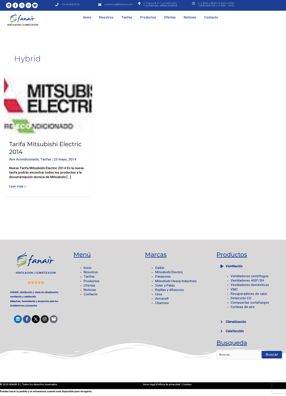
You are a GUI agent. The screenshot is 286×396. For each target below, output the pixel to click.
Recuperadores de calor (249, 294)
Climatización (236, 322)
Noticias (190, 17)
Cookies (187, 384)
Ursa (158, 294)
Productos (148, 17)
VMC (234, 289)
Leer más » (17, 186)
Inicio (87, 17)
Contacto (211, 17)
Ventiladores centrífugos (250, 276)
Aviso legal (149, 384)
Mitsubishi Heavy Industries (176, 281)
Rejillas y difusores (169, 290)
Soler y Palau (165, 285)
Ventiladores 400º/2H (247, 280)
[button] (250, 266)
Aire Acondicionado (24, 159)
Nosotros (106, 17)
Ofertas (170, 17)
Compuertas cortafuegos (250, 302)
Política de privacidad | (170, 384)
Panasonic (163, 276)
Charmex (162, 303)
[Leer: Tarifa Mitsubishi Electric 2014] (48, 105)
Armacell (162, 298)
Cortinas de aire (243, 307)
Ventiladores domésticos (250, 285)
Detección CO (241, 298)
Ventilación (234, 266)
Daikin (159, 268)
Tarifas (126, 17)
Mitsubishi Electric (169, 272)
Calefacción (235, 331)
